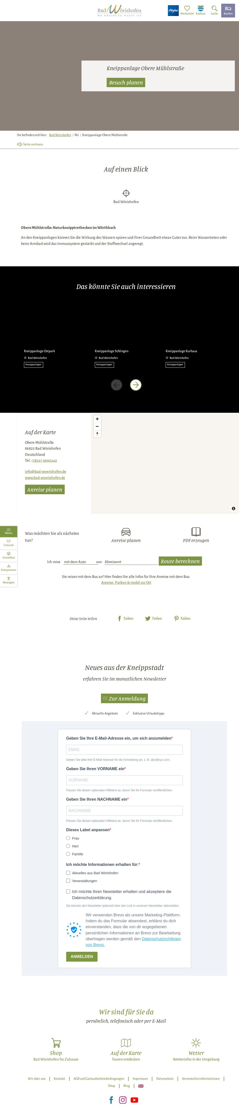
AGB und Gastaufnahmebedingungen (99, 1079)
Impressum (140, 1079)
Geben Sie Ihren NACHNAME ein (96, 799)
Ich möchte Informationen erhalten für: (102, 864)
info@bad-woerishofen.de (45, 472)
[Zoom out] (97, 426)
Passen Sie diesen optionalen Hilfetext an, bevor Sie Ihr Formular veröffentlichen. (119, 790)
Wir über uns (36, 1079)
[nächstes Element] (135, 385)
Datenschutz (165, 1079)
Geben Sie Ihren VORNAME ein (95, 769)
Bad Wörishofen (60, 135)
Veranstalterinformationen (201, 1079)
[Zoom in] (97, 419)
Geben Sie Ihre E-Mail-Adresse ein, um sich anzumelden (118, 738)
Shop (111, 1086)
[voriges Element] (116, 385)
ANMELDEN (82, 956)
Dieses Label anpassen (88, 830)
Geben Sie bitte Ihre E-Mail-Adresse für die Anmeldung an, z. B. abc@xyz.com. (118, 760)
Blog (126, 1086)
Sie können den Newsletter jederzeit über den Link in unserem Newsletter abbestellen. (122, 905)
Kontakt (59, 1079)
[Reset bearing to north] (97, 433)
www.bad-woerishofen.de (45, 478)
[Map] (165, 463)
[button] (124, 698)
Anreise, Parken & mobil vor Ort (126, 583)
